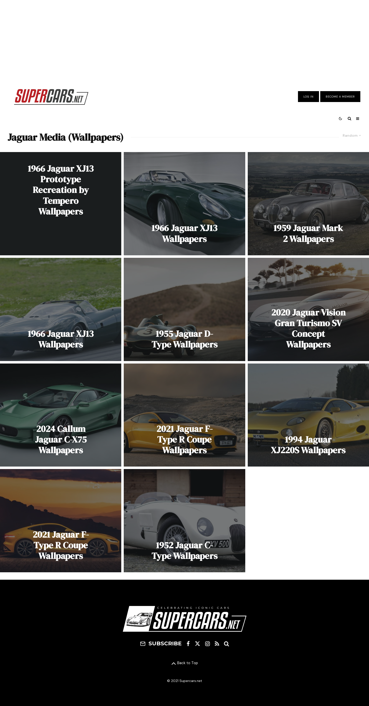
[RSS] (216, 643)
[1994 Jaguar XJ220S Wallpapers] (308, 415)
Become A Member (340, 96)
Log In (308, 96)
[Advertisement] (184, 40)
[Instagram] (207, 643)
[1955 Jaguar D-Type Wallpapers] (184, 309)
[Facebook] (188, 643)
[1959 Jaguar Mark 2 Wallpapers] (308, 203)
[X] (197, 643)
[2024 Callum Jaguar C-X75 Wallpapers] (60, 415)
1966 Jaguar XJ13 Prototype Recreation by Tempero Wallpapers (61, 190)
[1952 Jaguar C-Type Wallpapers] (184, 520)
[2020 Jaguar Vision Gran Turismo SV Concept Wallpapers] (308, 309)
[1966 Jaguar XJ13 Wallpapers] (184, 203)
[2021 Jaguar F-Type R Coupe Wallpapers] (184, 415)
